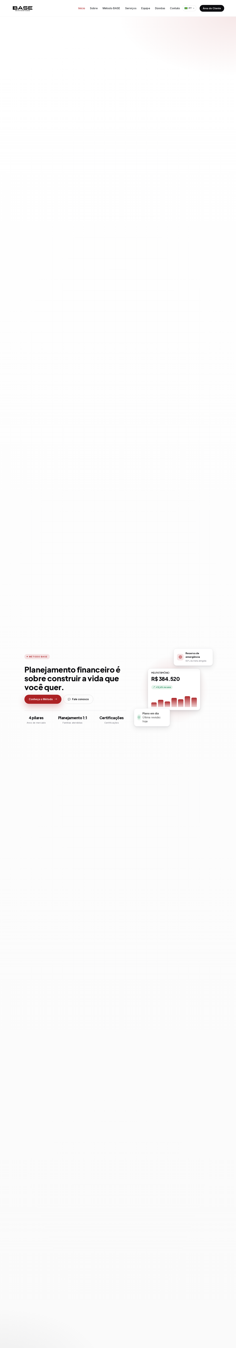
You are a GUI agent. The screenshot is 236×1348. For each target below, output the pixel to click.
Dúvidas (160, 8)
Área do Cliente (212, 8)
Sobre (94, 8)
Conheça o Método (43, 699)
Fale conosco (78, 699)
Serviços (130, 8)
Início (81, 8)
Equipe (145, 8)
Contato (175, 8)
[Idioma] (189, 8)
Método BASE (111, 8)
